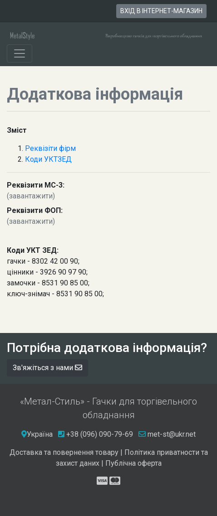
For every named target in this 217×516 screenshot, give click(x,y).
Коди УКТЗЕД (48, 159)
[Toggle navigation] (19, 53)
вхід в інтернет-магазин (161, 10)
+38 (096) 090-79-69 (99, 434)
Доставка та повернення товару (64, 452)
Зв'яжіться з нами (47, 367)
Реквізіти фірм (50, 148)
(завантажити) (31, 196)
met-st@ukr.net (167, 434)
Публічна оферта (133, 463)
